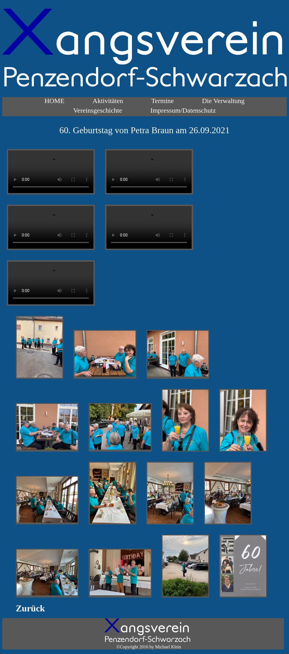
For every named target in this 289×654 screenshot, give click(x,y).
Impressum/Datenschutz (183, 110)
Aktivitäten (108, 100)
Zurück (30, 608)
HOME (54, 100)
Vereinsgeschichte (97, 110)
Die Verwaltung (223, 100)
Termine (162, 100)
